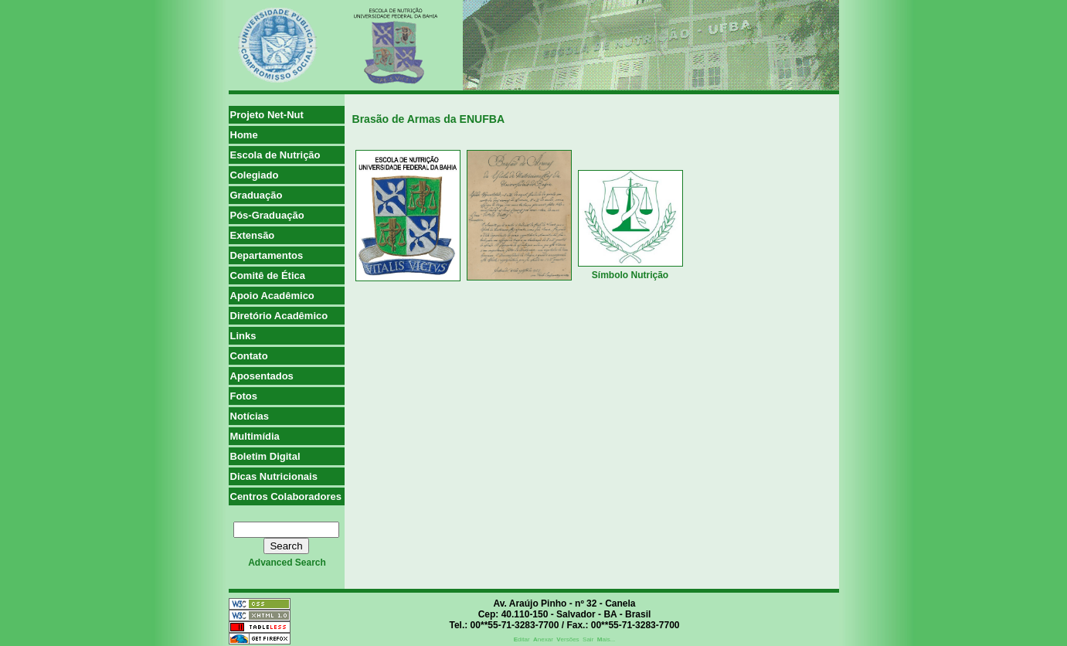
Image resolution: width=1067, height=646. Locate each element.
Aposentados (262, 376)
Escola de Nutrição (275, 155)
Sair (588, 639)
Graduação (256, 195)
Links (243, 336)
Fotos (243, 396)
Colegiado (254, 175)
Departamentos (267, 255)
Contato (249, 356)
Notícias (250, 416)
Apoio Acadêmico (272, 295)
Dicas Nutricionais (274, 476)
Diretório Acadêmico (279, 315)
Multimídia (255, 436)
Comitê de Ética (268, 275)
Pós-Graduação (267, 215)
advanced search (287, 562)
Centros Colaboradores (286, 496)
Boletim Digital (265, 456)
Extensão (252, 235)
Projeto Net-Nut (267, 115)
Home (244, 135)
